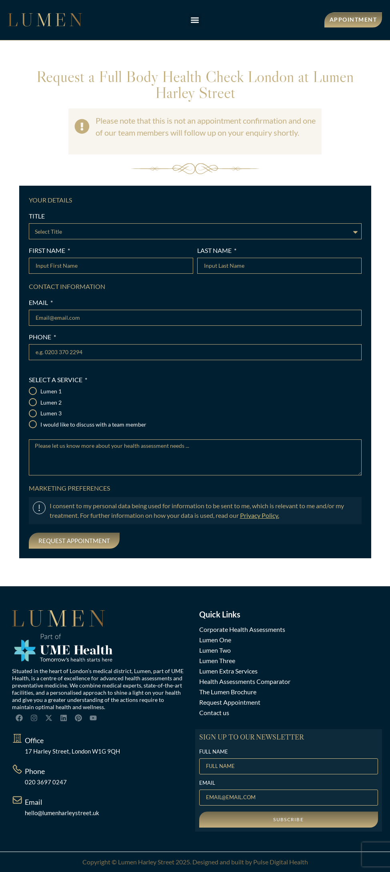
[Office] (17, 738)
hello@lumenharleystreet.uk (62, 812)
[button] (195, 20)
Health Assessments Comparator (244, 681)
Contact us (214, 712)
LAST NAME (215, 250)
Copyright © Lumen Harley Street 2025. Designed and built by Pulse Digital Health (195, 862)
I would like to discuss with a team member (93, 424)
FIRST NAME (47, 250)
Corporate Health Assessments (242, 629)
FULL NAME (213, 752)
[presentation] (80, 545)
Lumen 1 (51, 391)
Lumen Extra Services (228, 671)
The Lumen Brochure (227, 692)
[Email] (17, 800)
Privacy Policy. (259, 515)
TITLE (37, 216)
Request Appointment (229, 702)
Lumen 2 (51, 402)
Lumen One (215, 639)
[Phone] (17, 769)
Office (34, 740)
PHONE (40, 337)
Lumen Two (215, 650)
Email (33, 802)
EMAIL (39, 302)
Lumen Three (217, 660)
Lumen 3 (51, 413)
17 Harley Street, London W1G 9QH (72, 751)
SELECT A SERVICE (56, 380)
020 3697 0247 (46, 782)
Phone (35, 771)
